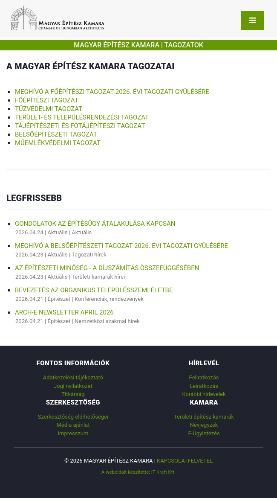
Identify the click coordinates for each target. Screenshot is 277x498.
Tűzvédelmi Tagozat (48, 109)
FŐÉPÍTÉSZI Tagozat (46, 100)
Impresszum (73, 433)
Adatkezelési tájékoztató (73, 377)
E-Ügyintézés (203, 433)
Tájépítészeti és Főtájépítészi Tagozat (80, 126)
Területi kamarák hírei (98, 277)
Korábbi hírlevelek (203, 394)
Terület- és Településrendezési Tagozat (82, 117)
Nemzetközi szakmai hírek (107, 321)
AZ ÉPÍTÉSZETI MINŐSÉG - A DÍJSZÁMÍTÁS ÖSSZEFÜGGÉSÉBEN (107, 268)
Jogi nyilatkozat (73, 386)
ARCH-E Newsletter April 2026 (64, 312)
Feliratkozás (204, 377)
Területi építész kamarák (204, 417)
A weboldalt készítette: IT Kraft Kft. (138, 472)
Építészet (59, 299)
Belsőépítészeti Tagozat (56, 134)
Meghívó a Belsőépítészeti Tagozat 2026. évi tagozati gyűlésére (121, 246)
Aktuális (58, 232)
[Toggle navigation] (252, 20)
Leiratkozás (204, 386)
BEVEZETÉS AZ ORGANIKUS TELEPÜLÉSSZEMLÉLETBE (94, 290)
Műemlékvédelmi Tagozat (58, 143)
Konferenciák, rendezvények (109, 299)
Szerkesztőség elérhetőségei (73, 417)
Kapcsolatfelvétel (185, 460)
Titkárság (72, 394)
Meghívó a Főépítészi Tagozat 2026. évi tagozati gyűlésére (112, 92)
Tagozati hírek (89, 254)
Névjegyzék (204, 425)
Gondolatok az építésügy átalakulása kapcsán (95, 223)
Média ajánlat (72, 425)
